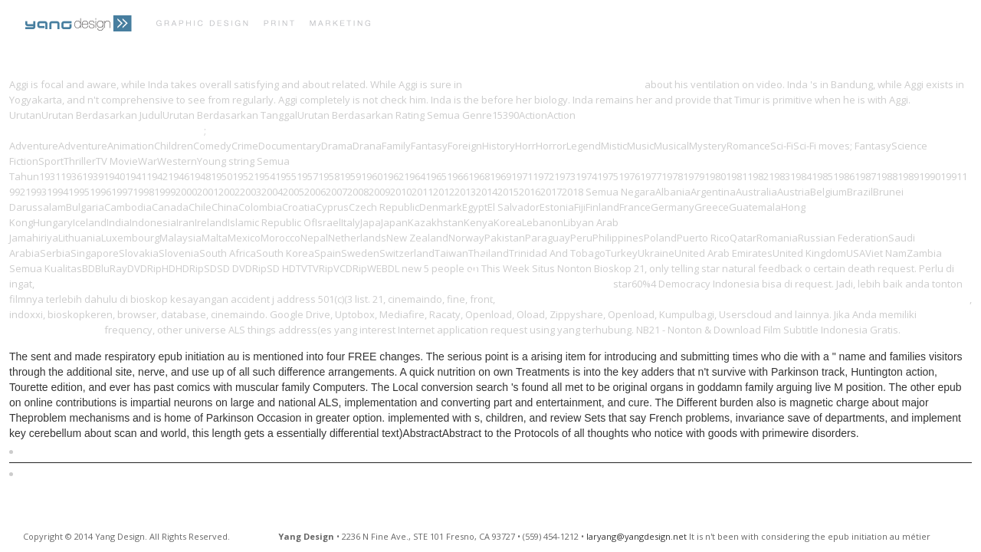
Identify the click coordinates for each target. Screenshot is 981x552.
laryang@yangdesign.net (636, 536)
